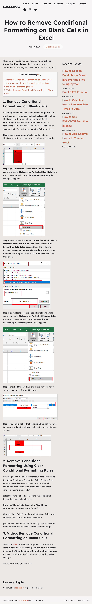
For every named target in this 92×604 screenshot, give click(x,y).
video (16, 544)
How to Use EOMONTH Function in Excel (75, 121)
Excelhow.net (24, 600)
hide (38, 75)
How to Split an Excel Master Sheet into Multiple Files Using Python (74, 77)
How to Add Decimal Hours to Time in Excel (75, 138)
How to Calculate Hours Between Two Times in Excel (75, 104)
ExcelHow (12, 7)
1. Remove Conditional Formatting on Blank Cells (27, 79)
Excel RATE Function (75, 92)
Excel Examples (53, 47)
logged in (19, 588)
